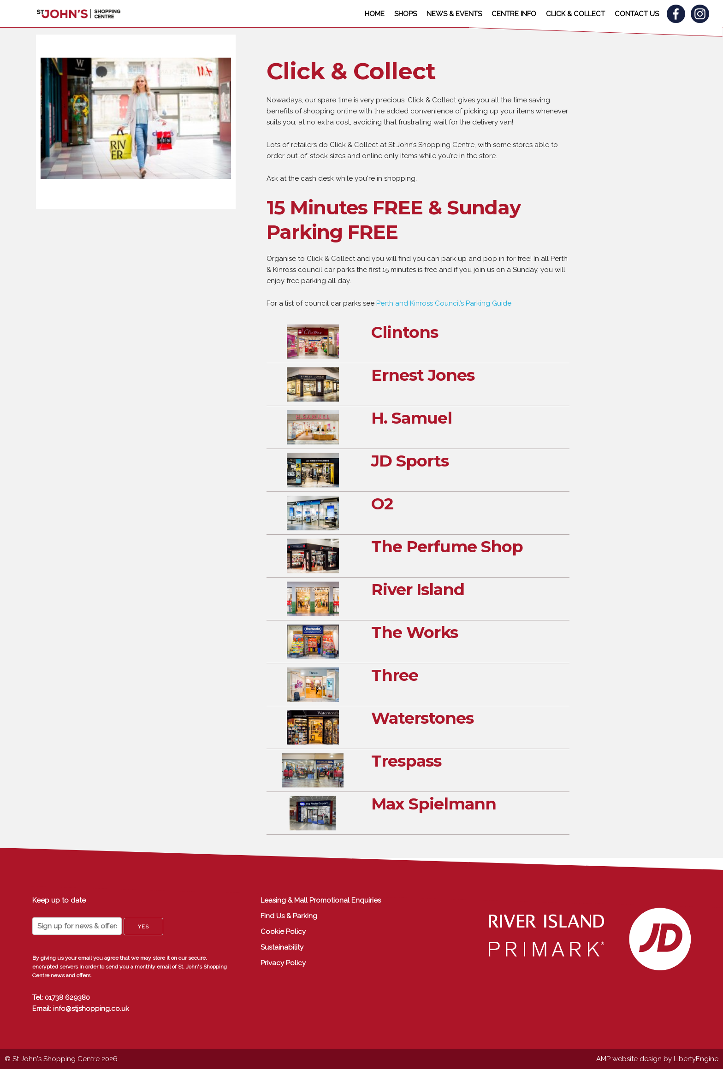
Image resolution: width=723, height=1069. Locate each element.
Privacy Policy (283, 963)
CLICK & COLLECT (575, 14)
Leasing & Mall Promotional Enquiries (321, 900)
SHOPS (405, 14)
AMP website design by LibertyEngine (657, 1059)
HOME (375, 14)
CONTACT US (637, 14)
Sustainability (282, 947)
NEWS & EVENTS (454, 14)
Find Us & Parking (289, 916)
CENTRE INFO (514, 14)
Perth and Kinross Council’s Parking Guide (443, 303)
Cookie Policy (283, 931)
